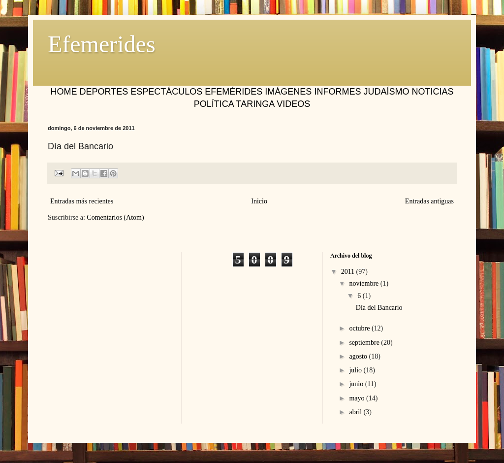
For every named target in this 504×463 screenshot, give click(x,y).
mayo (357, 398)
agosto (359, 356)
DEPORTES (104, 92)
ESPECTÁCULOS (166, 92)
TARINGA (255, 104)
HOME (64, 92)
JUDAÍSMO (386, 92)
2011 (348, 271)
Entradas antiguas (429, 201)
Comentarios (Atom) (115, 217)
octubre (360, 328)
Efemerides (102, 44)
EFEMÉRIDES (233, 92)
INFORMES (337, 92)
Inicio (259, 201)
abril (356, 412)
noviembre (364, 283)
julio (356, 370)
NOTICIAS (432, 92)
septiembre (365, 342)
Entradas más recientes (81, 201)
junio (357, 384)
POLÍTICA (214, 104)
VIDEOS (293, 104)
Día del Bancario (379, 307)
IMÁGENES (288, 92)
